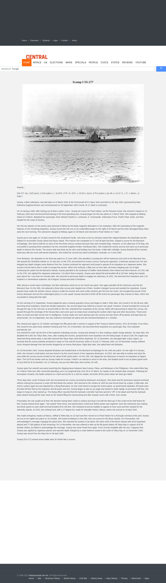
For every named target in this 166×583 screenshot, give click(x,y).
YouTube (140, 62)
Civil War (83, 578)
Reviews (127, 62)
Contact (64, 40)
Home (24, 40)
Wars (69, 62)
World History (70, 578)
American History (52, 578)
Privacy (124, 578)
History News (96, 578)
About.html (136, 578)
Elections (56, 62)
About (74, 40)
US (45, 62)
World (37, 62)
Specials (80, 62)
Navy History (111, 578)
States (115, 62)
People (93, 62)
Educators (35, 40)
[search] (76, 68)
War (39, 578)
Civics (104, 62)
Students (46, 40)
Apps (56, 40)
